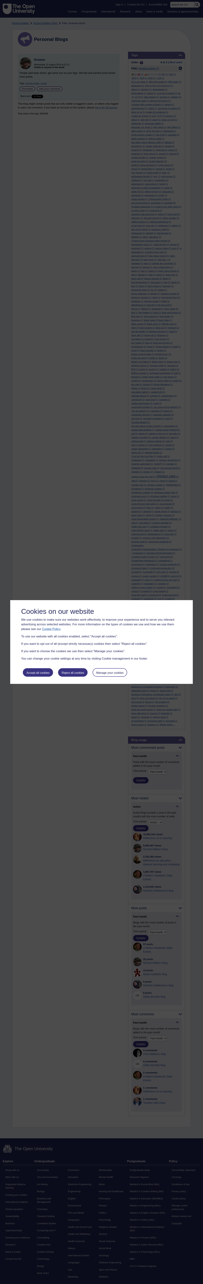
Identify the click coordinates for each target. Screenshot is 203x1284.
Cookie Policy (51, 629)
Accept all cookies (37, 672)
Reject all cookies (73, 672)
